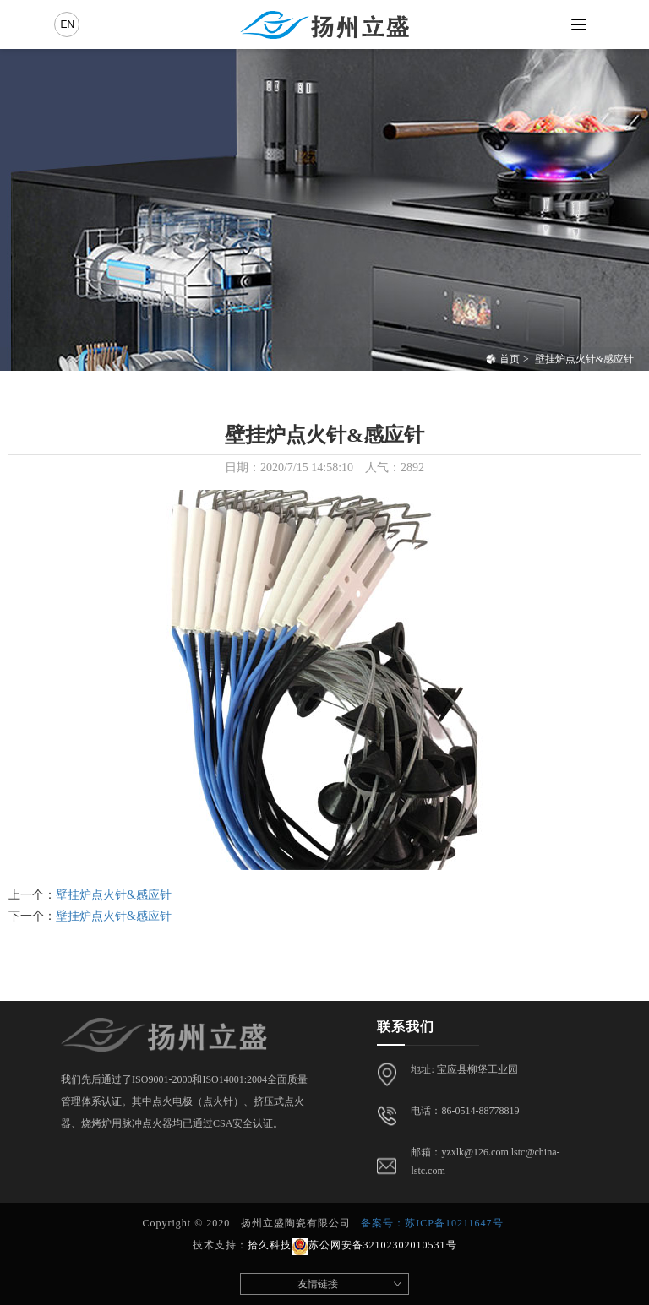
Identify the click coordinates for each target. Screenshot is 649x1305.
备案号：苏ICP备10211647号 (432, 1223)
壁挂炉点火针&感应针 (584, 359)
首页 (503, 359)
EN (67, 24)
